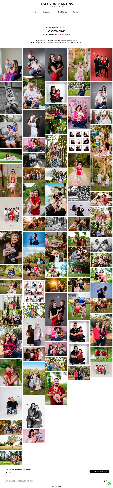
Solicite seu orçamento (99, 471)
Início (35, 12)
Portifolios (62, 12)
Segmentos (47, 12)
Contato (30, 481)
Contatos (76, 12)
